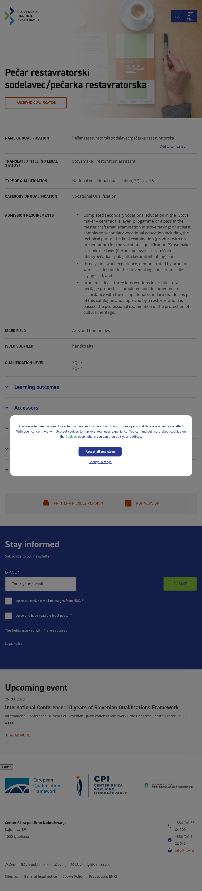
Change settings (100, 461)
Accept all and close (100, 451)
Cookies (71, 436)
